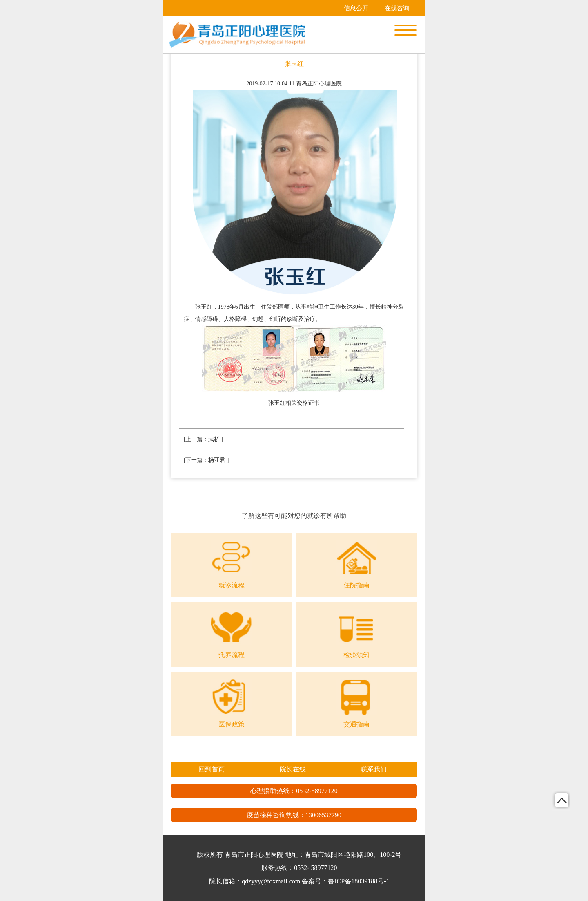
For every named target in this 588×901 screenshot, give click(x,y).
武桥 (214, 439)
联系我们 (374, 769)
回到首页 (211, 769)
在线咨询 (397, 8)
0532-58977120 (316, 790)
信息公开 (356, 8)
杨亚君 (216, 460)
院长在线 (293, 769)
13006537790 (323, 814)
